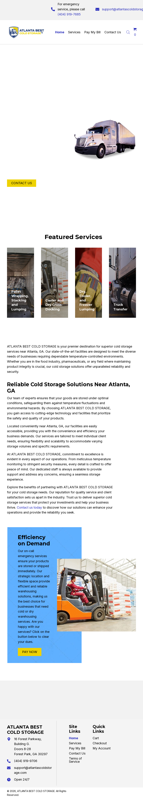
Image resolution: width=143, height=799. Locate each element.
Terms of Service (75, 760)
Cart (96, 738)
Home (73, 738)
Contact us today (29, 507)
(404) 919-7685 (69, 14)
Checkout (100, 743)
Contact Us (77, 753)
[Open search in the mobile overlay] (128, 31)
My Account (102, 748)
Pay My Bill (77, 748)
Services (75, 743)
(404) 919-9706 (25, 761)
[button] (21, 183)
